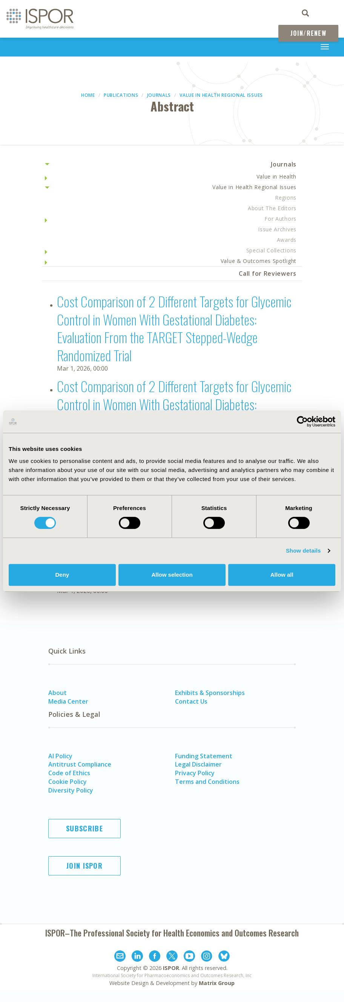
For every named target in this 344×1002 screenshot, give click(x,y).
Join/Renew (308, 33)
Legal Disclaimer (198, 764)
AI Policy (60, 756)
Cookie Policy (67, 781)
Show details (303, 550)
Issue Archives (277, 229)
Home (88, 95)
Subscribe (84, 828)
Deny (62, 574)
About (57, 693)
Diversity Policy (70, 790)
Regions (285, 197)
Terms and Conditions (207, 781)
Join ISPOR (84, 866)
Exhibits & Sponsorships (210, 693)
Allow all (281, 574)
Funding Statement (203, 756)
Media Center (68, 701)
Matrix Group (217, 983)
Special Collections (271, 250)
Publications (121, 95)
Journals (159, 95)
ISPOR (171, 967)
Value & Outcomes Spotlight (258, 260)
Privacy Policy (195, 773)
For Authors (280, 218)
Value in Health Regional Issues (221, 95)
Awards (286, 239)
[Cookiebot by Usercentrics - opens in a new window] (302, 421)
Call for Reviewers (267, 273)
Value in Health (276, 176)
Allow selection (171, 574)
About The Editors (272, 208)
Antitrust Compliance (79, 764)
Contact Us (191, 701)
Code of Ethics (69, 773)
